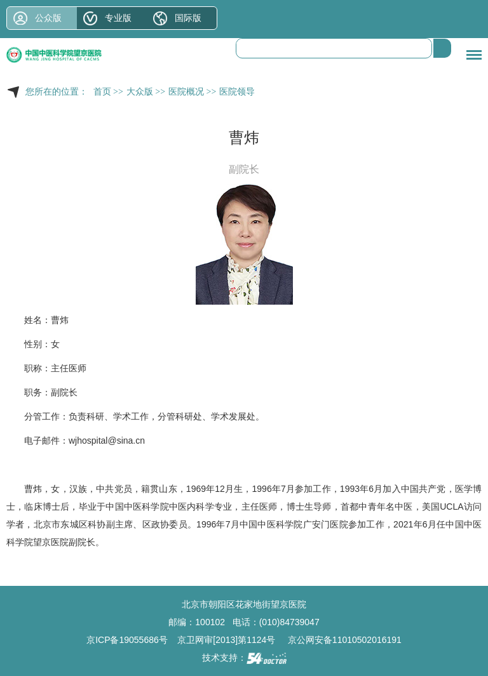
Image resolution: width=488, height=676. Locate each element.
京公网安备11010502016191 (345, 640)
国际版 (188, 18)
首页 (102, 91)
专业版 (118, 18)
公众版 (48, 18)
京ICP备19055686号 (127, 640)
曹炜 (60, 320)
